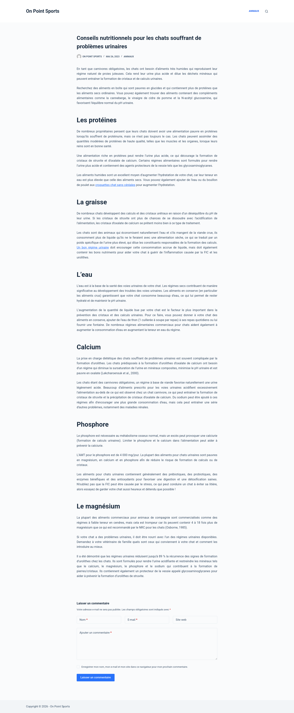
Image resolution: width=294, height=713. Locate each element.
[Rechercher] (266, 11)
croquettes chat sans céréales (115, 185)
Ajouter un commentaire (96, 632)
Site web (181, 619)
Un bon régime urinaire (93, 247)
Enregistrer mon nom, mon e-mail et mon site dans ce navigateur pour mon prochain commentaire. (134, 666)
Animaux (254, 11)
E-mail (132, 619)
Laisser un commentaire (95, 677)
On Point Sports (42, 11)
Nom (84, 619)
